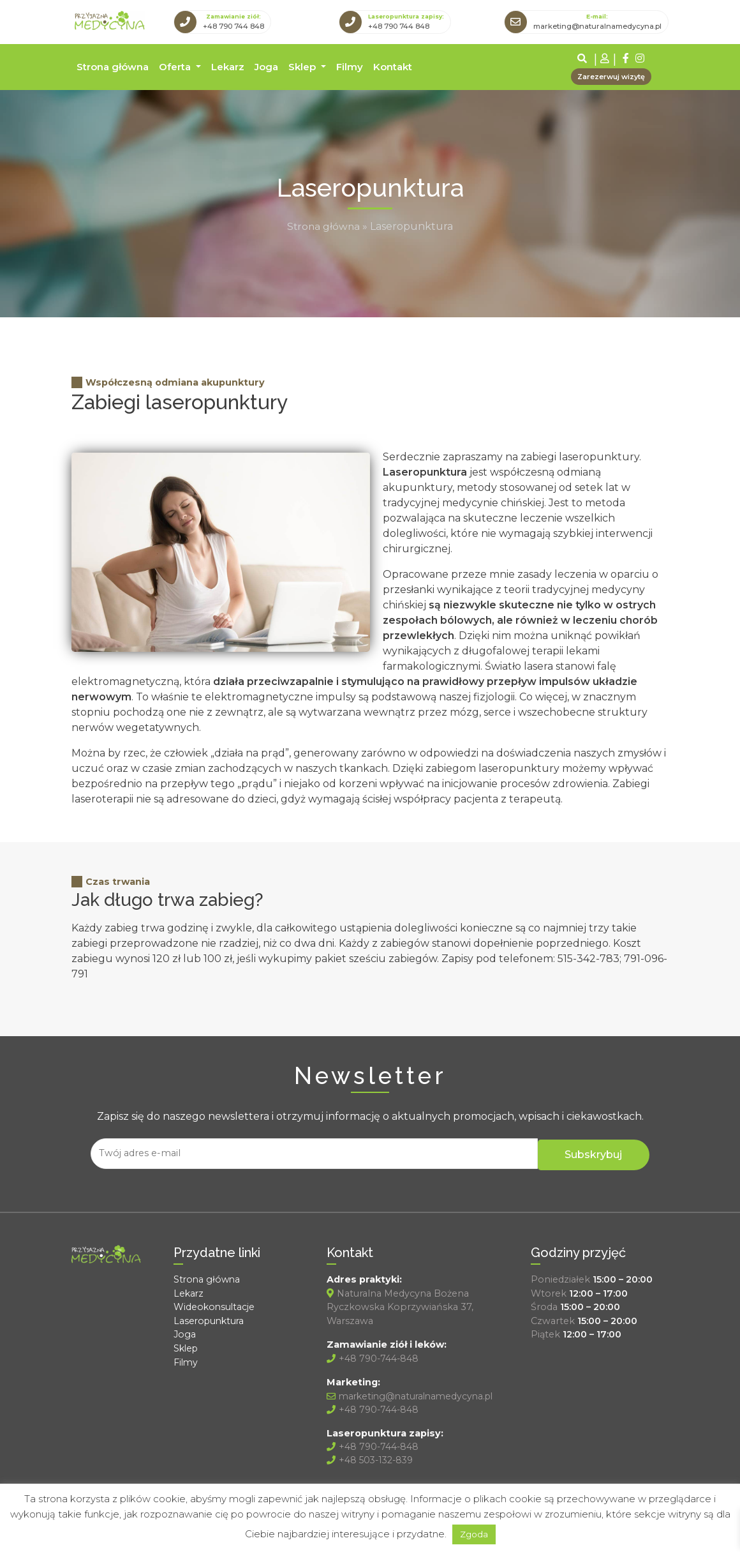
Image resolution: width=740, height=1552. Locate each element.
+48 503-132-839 (372, 1458)
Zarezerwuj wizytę (611, 75)
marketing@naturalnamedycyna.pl (597, 25)
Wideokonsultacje (215, 1303)
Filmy (349, 65)
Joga (266, 65)
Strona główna (113, 65)
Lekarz (227, 65)
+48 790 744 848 (233, 25)
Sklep (303, 65)
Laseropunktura (211, 1317)
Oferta (176, 65)
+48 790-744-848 (373, 1354)
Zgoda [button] (474, 1534)
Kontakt (392, 65)
